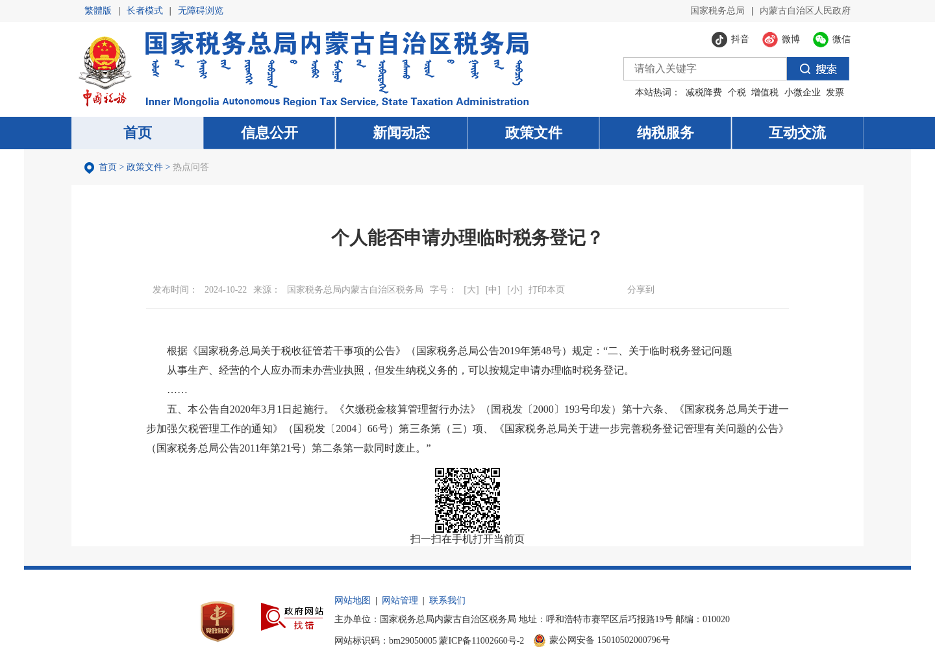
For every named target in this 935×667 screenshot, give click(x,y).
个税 (737, 92)
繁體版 (98, 11)
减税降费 (704, 92)
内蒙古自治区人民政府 (805, 11)
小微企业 (802, 92)
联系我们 (447, 600)
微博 (687, 289)
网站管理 (400, 600)
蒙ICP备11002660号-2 (481, 641)
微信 (665, 289)
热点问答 (191, 167)
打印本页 (547, 290)
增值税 (765, 92)
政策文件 (145, 167)
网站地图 (352, 600)
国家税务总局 (717, 11)
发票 (835, 92)
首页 (108, 167)
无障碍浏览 (200, 11)
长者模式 (145, 11)
